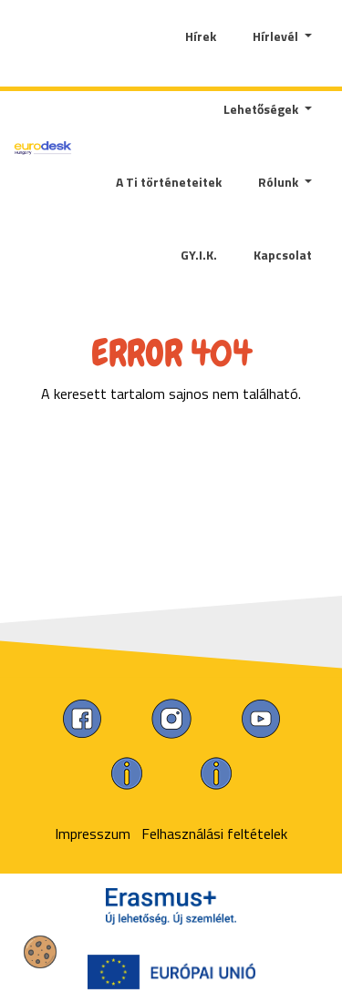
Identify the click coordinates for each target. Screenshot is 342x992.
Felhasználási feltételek (214, 833)
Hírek (200, 36)
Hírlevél (277, 36)
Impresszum (92, 833)
